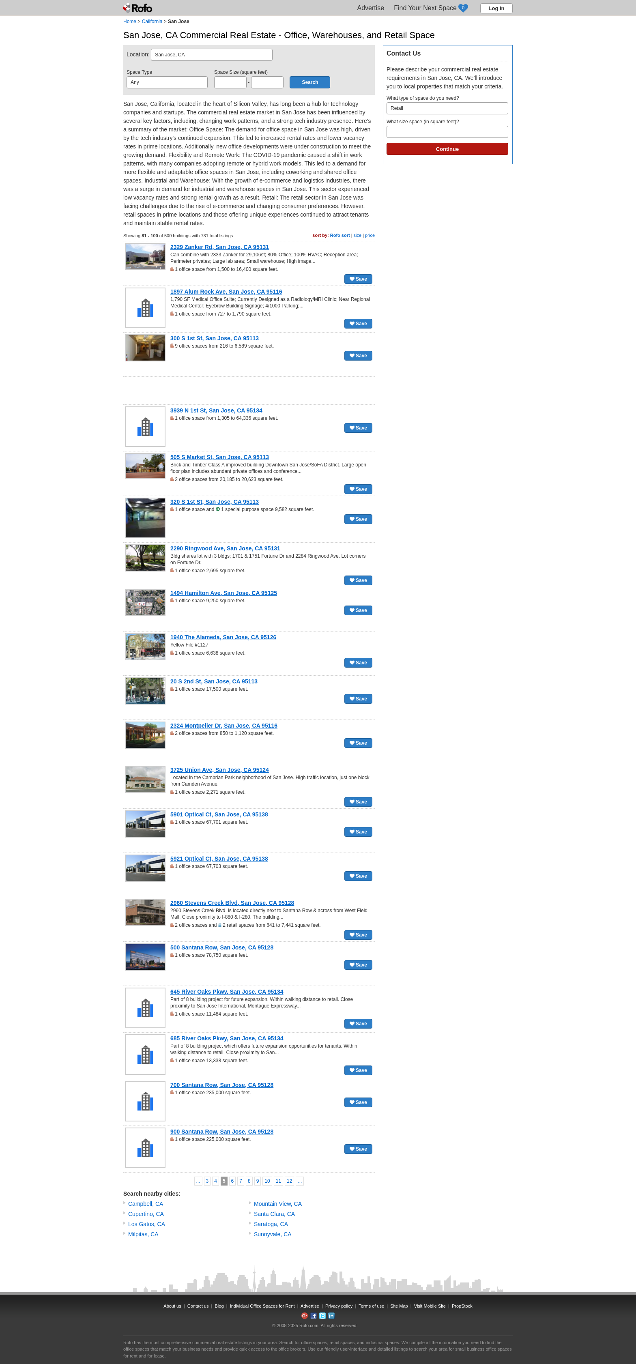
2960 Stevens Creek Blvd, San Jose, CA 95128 (232, 903)
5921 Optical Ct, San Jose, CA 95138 (219, 858)
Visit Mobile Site (430, 1306)
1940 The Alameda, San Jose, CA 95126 (223, 637)
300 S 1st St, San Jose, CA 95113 (214, 338)
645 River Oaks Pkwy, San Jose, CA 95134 (227, 991)
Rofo (138, 8)
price (370, 235)
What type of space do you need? (447, 104)
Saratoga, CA (271, 1224)
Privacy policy (338, 1306)
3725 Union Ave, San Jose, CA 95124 (219, 770)
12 (289, 1181)
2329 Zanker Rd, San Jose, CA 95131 (219, 247)
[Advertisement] (249, 390)
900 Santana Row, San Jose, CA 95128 (221, 1131)
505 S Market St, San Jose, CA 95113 (219, 457)
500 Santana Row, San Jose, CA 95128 (221, 947)
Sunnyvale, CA (273, 1234)
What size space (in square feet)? (447, 128)
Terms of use (371, 1306)
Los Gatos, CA (146, 1224)
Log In (497, 8)
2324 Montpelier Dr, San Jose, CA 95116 (223, 725)
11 (278, 1181)
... (198, 1181)
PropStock (462, 1306)
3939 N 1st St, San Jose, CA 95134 (216, 410)
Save (358, 279)
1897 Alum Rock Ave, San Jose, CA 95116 (226, 291)
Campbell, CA (145, 1204)
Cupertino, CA (146, 1214)
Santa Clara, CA (274, 1214)
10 (267, 1181)
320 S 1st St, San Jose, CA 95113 (214, 501)
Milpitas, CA (143, 1234)
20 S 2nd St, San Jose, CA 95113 (214, 681)
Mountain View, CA (278, 1204)
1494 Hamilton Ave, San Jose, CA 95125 (223, 593)
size (358, 235)
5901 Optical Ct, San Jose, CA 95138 (219, 814)
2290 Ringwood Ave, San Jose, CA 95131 (225, 548)
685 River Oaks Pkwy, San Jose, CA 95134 (227, 1038)
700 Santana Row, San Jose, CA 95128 (221, 1085)
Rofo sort (340, 235)
